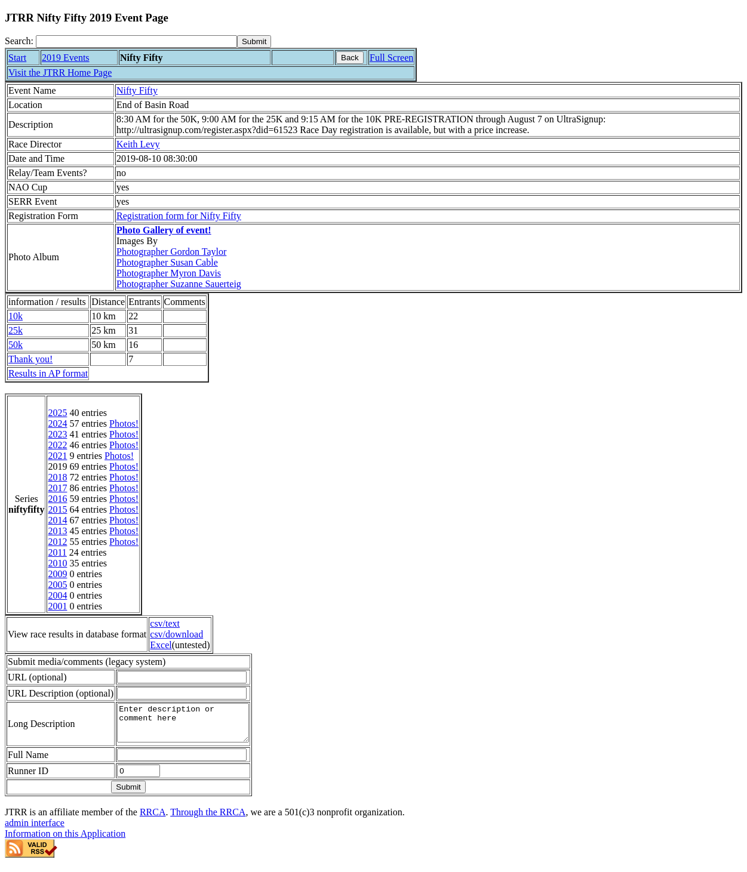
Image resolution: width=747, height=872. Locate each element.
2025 (57, 413)
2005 (57, 585)
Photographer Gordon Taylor (171, 251)
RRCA (153, 819)
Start (17, 58)
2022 (57, 445)
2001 (57, 606)
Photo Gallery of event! (163, 230)
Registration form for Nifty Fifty (178, 216)
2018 (57, 477)
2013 (57, 531)
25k (15, 330)
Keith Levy (137, 144)
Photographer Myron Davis (168, 273)
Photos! (124, 423)
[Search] (136, 41)
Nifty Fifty (137, 90)
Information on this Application (65, 841)
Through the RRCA (207, 819)
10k (15, 316)
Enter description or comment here (190, 726)
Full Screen (391, 58)
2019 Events (66, 58)
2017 (57, 488)
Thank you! (30, 359)
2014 (57, 520)
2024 (57, 423)
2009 (57, 574)
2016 (57, 499)
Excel (160, 645)
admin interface (34, 830)
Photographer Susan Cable (167, 262)
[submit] (254, 41)
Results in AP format (48, 373)
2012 (57, 542)
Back (350, 57)
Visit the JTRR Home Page (60, 72)
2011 (57, 552)
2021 (57, 456)
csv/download (176, 634)
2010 (57, 563)
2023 (57, 434)
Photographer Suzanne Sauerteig (178, 284)
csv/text (165, 623)
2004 (57, 595)
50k (15, 345)
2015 (57, 509)
